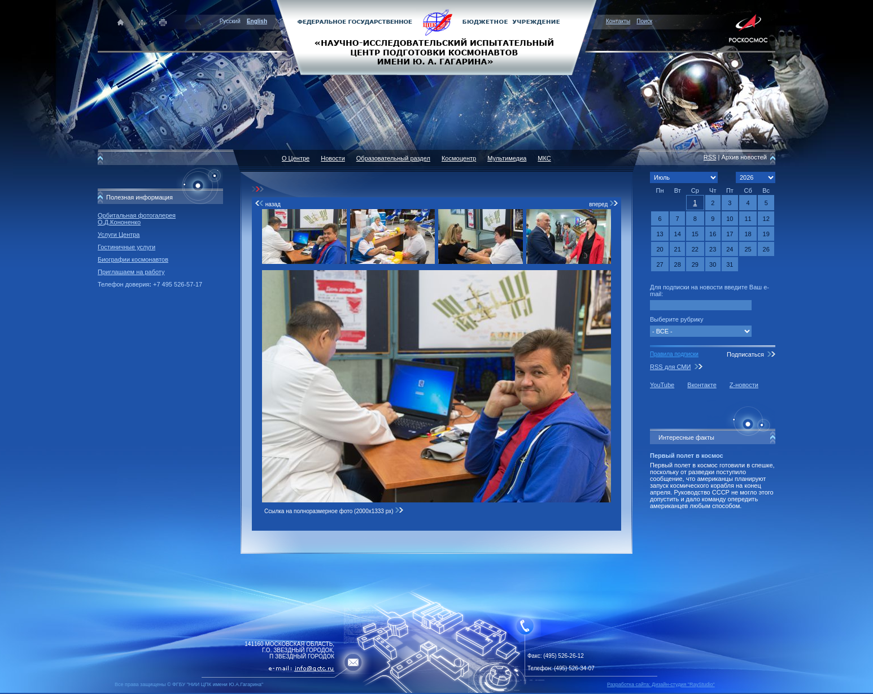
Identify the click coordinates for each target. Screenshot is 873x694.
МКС (544, 158)
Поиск (644, 21)
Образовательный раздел (393, 158)
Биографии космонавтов (133, 259)
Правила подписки (674, 354)
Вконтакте (701, 384)
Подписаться (745, 354)
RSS (710, 157)
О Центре (295, 158)
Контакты (618, 21)
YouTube (662, 384)
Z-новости (744, 384)
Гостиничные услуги (126, 247)
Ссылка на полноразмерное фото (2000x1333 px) (334, 511)
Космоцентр (459, 158)
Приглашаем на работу (131, 271)
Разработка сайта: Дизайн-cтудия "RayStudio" (661, 684)
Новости (333, 158)
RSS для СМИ (670, 366)
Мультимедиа (506, 158)
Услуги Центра (119, 234)
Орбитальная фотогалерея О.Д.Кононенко (137, 218)
